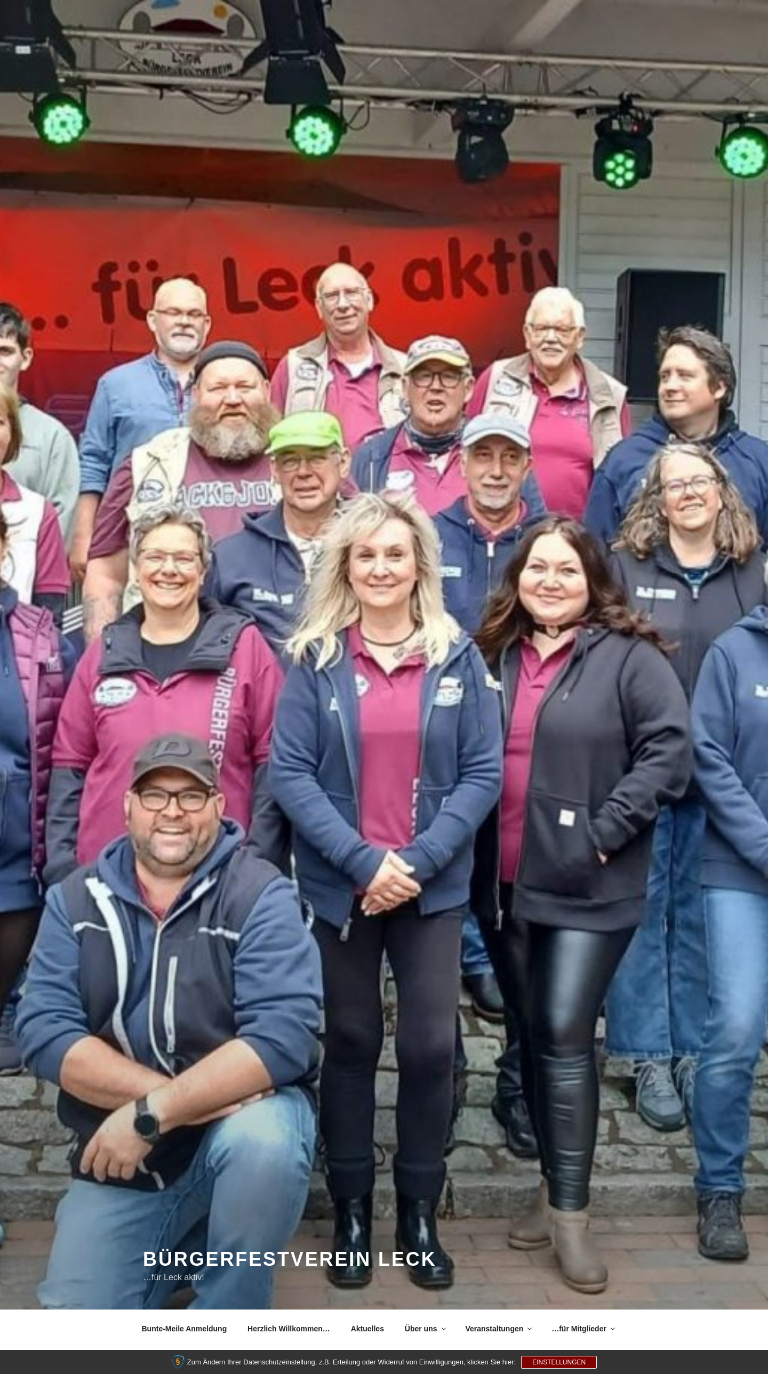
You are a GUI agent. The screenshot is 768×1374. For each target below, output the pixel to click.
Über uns (426, 1328)
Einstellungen (559, 1362)
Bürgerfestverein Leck (290, 1259)
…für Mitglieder (584, 1328)
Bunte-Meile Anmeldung (184, 1328)
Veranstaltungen (499, 1328)
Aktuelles (367, 1328)
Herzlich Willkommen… (288, 1328)
